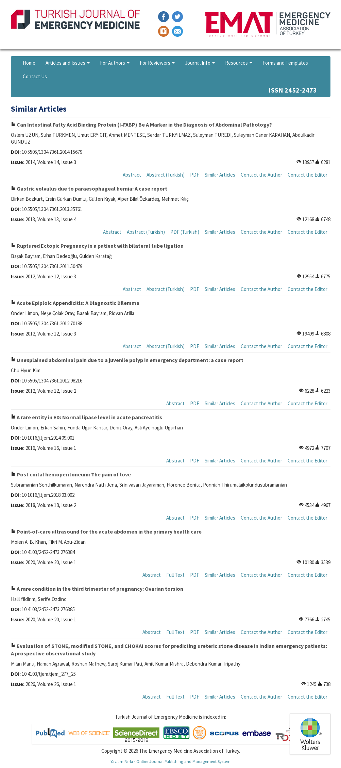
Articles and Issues (68, 63)
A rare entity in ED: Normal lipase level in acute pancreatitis (86, 417)
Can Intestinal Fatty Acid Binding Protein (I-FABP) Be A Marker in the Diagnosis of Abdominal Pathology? (141, 124)
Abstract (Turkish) (166, 174)
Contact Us (35, 76)
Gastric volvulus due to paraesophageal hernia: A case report (89, 188)
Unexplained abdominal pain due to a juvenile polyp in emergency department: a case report (127, 360)
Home (29, 63)
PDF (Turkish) (184, 232)
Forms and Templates (285, 63)
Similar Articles (220, 174)
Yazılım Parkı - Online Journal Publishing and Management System (170, 761)
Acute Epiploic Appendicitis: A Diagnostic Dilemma (75, 302)
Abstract (132, 174)
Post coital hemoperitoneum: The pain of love (71, 474)
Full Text (175, 575)
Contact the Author (261, 174)
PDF (194, 174)
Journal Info (200, 63)
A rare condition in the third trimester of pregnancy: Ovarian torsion (97, 588)
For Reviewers (157, 63)
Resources (238, 63)
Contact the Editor (307, 174)
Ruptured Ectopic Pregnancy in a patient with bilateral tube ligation (97, 245)
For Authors (115, 63)
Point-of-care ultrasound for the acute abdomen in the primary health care (106, 531)
